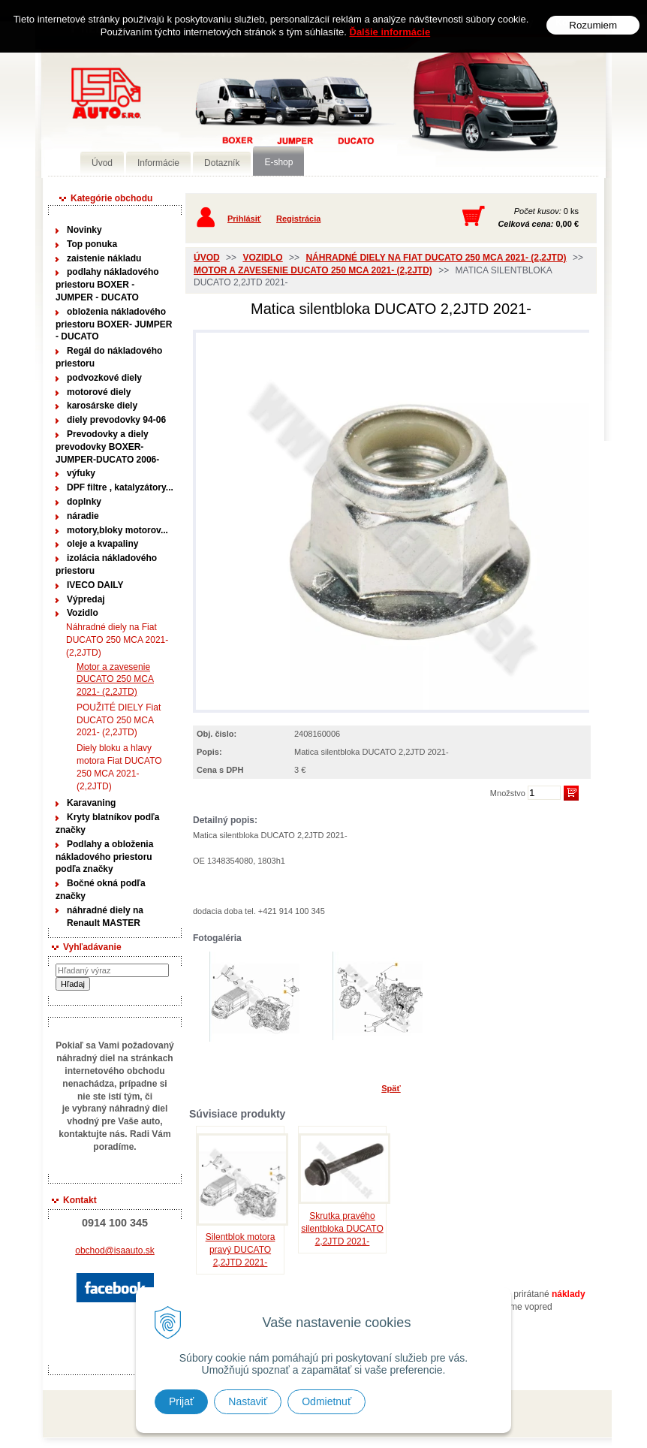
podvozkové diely (104, 378)
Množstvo (507, 793)
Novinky (84, 230)
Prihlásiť (244, 218)
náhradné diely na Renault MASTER (105, 916)
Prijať (181, 1401)
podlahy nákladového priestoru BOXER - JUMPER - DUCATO (107, 285)
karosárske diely (102, 405)
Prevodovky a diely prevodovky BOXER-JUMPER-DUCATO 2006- (107, 447)
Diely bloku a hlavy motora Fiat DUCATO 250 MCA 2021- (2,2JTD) (119, 767)
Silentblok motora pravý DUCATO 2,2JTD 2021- (240, 1250)
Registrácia (298, 218)
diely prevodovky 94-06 (116, 420)
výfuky (81, 473)
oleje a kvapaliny (102, 543)
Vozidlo (82, 613)
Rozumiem (593, 25)
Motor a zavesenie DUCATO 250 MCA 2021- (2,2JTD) (115, 680)
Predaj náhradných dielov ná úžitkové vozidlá (259, 117)
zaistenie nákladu (104, 258)
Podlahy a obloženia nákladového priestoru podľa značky (104, 857)
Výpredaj (86, 599)
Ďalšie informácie (390, 32)
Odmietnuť (326, 1401)
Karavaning (91, 803)
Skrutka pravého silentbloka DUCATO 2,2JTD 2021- (342, 1229)
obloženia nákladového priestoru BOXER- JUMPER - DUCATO (114, 324)
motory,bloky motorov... (117, 530)
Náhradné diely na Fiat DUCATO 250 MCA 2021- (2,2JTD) (117, 640)
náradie (83, 516)
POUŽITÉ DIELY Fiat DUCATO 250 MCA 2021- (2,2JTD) (119, 720)
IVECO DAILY (95, 585)
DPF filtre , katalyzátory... (120, 487)
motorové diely (99, 392)
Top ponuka (92, 244)
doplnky (84, 501)
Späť (390, 1088)
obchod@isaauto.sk (115, 1250)
